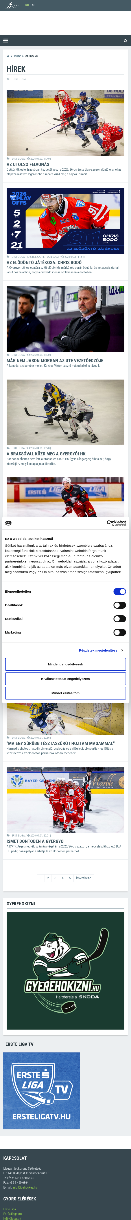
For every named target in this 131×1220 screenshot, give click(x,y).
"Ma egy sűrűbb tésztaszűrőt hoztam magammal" (61, 743)
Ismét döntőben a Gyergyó (35, 841)
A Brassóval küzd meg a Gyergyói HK (46, 454)
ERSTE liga (21, 78)
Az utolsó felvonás (28, 164)
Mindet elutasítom (66, 693)
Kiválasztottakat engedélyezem (65, 679)
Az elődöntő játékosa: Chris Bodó (44, 262)
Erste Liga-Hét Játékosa (43, 256)
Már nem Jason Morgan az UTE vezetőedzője (55, 360)
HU (27, 5)
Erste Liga (9, 1209)
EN (33, 5)
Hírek (17, 56)
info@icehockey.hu (25, 1187)
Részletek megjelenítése (98, 650)
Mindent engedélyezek (65, 664)
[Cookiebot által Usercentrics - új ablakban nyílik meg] (106, 523)
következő (83, 878)
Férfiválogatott (12, 1214)
